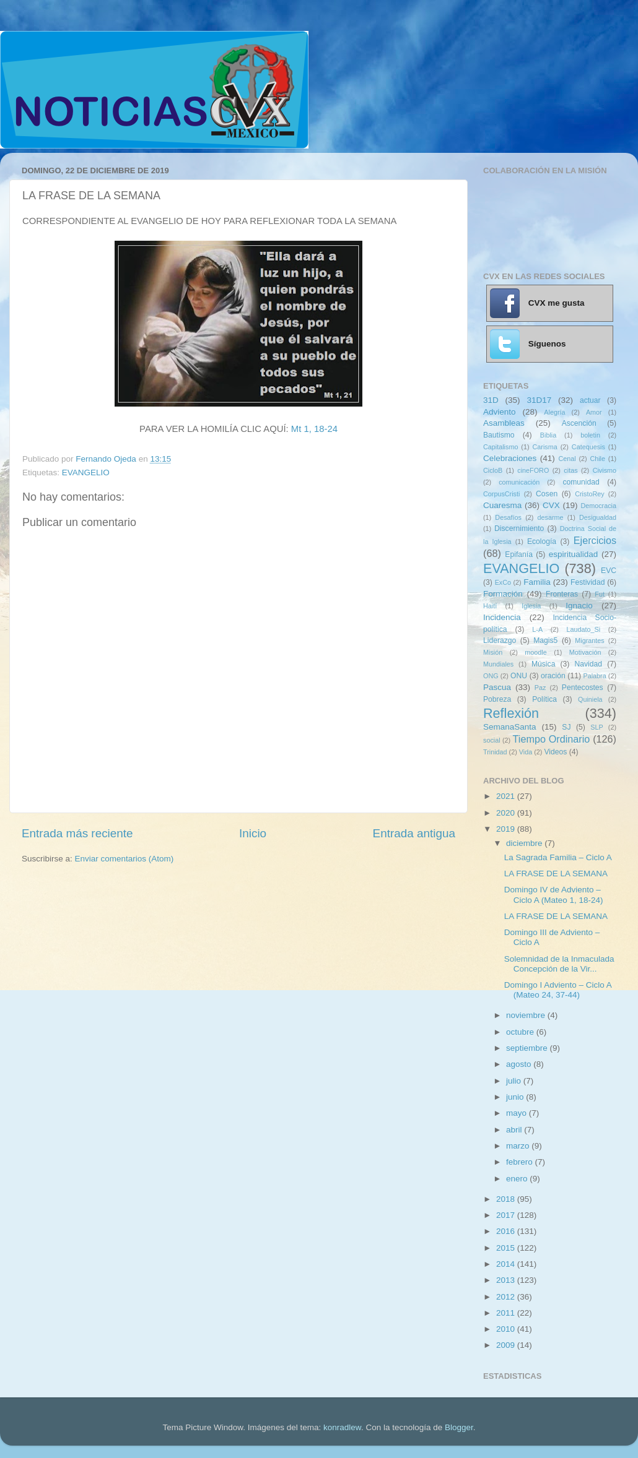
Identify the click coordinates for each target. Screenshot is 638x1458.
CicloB (492, 470)
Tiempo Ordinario (551, 738)
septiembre (528, 1048)
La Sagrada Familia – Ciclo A (558, 857)
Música (543, 664)
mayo (517, 1113)
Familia (537, 582)
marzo (518, 1145)
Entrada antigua (414, 833)
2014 (506, 1264)
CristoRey (589, 494)
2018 (506, 1199)
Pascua (497, 687)
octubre (521, 1032)
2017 (506, 1215)
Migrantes (589, 640)
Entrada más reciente (77, 833)
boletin (590, 435)
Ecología (541, 541)
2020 (506, 812)
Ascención (579, 423)
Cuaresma (502, 505)
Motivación (585, 652)
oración (553, 675)
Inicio (252, 833)
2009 (506, 1345)
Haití (490, 606)
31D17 (539, 400)
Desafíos (508, 517)
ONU (518, 675)
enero (518, 1178)
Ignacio (579, 605)
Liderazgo (499, 640)
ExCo (503, 582)
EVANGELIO (86, 472)
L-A (537, 629)
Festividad (587, 582)
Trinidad (495, 752)
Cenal (566, 458)
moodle (535, 652)
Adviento (499, 411)
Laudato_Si (584, 629)
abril (515, 1129)
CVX (551, 505)
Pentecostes (582, 687)
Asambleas (504, 423)
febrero (520, 1162)
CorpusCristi (501, 494)
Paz (540, 687)
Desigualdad (597, 517)
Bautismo (499, 435)
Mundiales (498, 664)
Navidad (588, 664)
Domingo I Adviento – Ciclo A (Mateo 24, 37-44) (557, 989)
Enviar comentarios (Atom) (124, 858)
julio (514, 1080)
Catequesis (588, 447)
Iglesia (531, 606)
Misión (492, 652)
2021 (506, 796)
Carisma (545, 447)
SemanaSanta (509, 726)
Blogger (459, 1427)
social (491, 740)
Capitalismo (500, 447)
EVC (608, 570)
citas (570, 470)
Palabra (594, 675)
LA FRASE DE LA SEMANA (556, 873)
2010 (506, 1329)
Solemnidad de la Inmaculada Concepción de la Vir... (559, 963)
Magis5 (545, 640)
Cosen (546, 494)
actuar (590, 400)
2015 (506, 1248)
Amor (594, 412)
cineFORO (533, 470)
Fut (600, 594)
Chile (597, 458)
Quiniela (590, 699)
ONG (491, 675)
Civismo (604, 470)
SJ (566, 727)
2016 (506, 1231)
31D (491, 400)
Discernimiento (519, 528)
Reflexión (511, 713)
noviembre (527, 1015)
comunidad (580, 482)
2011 (506, 1313)
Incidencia (502, 617)
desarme (550, 517)
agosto (519, 1064)
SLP (596, 727)
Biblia (548, 435)
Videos (555, 752)
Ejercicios (595, 540)
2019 (506, 829)
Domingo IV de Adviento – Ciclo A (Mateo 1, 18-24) (553, 894)
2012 (506, 1296)
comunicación (519, 482)
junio (516, 1097)
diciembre (525, 843)
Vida (525, 752)
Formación (503, 593)
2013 (506, 1280)
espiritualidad (573, 554)
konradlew (342, 1427)
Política (544, 699)
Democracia (598, 505)
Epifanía (519, 554)
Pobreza (497, 699)
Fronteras (562, 594)
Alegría (554, 412)
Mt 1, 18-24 (314, 429)
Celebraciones (509, 458)
